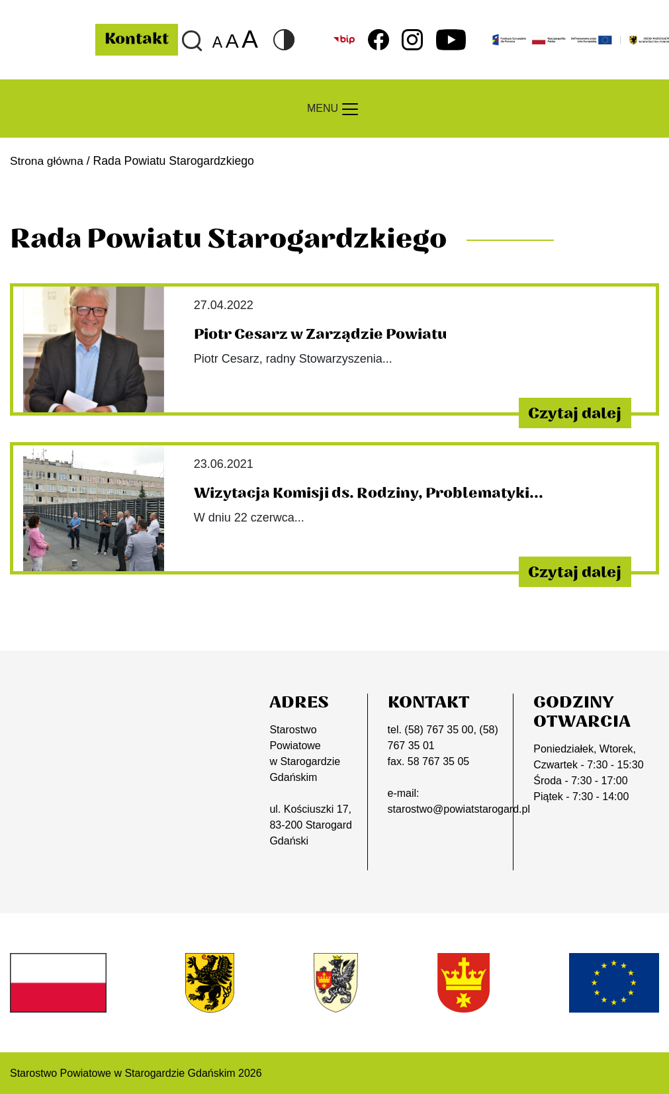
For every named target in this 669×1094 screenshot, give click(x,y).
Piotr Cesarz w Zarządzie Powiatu (322, 334)
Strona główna (47, 160)
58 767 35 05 (438, 760)
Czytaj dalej (570, 412)
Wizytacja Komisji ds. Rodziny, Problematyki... (371, 493)
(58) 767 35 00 (438, 729)
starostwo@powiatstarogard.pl (459, 808)
